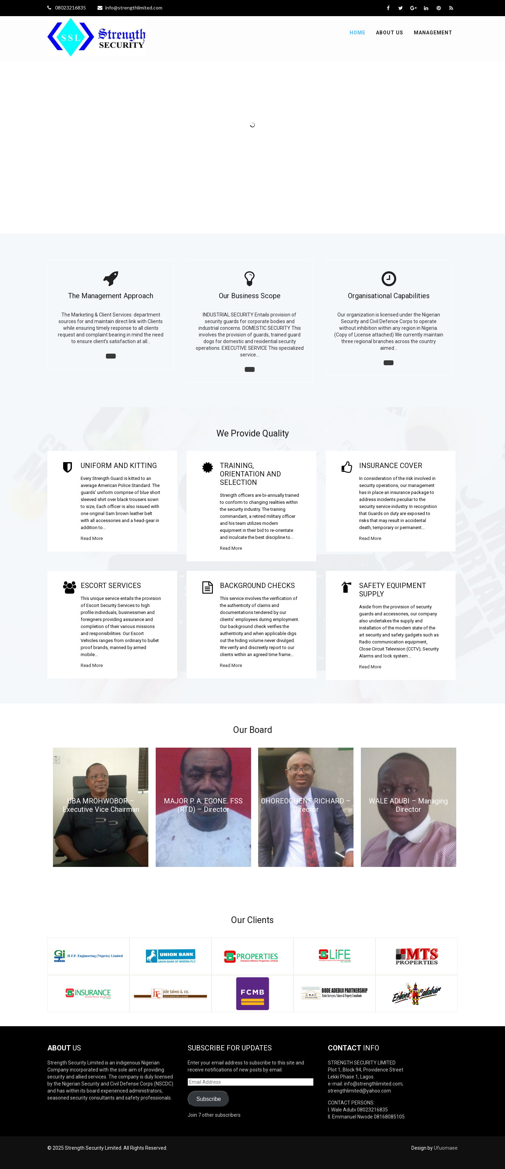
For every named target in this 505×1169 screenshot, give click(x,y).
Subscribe (208, 1099)
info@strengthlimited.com (129, 8)
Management (433, 32)
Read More (92, 538)
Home (357, 32)
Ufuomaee (446, 1148)
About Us (389, 32)
